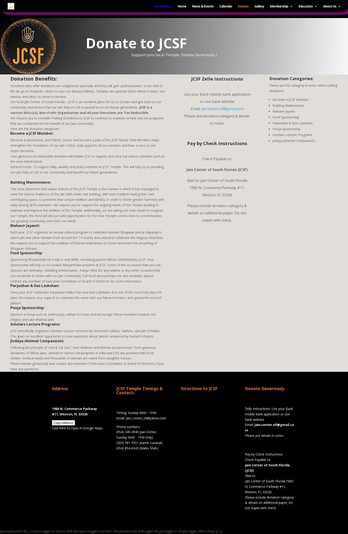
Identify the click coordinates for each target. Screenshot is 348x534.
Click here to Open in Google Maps (77, 428)
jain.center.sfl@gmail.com (222, 108)
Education (306, 6)
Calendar (225, 6)
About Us (329, 6)
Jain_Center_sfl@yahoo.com (146, 418)
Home (182, 6)
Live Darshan (162, 6)
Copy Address (63, 423)
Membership (279, 6)
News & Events (203, 6)
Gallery (259, 6)
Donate (243, 6)
